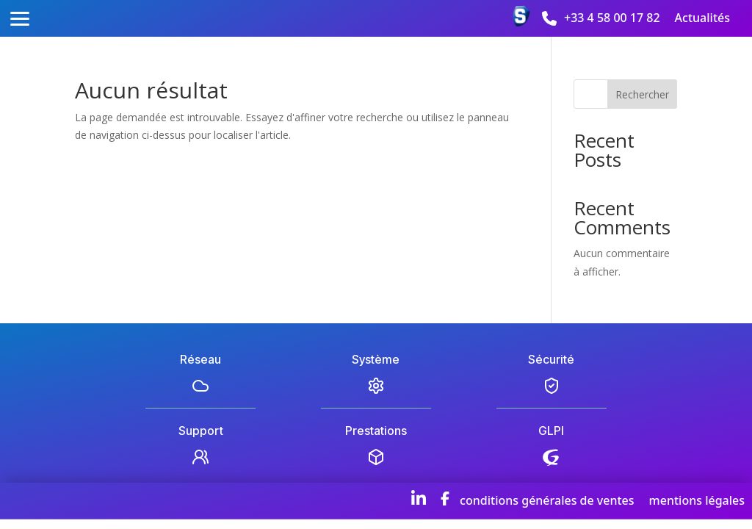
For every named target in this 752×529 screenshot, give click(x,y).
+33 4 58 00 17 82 (612, 18)
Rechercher (642, 94)
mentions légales (697, 500)
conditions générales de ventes (547, 500)
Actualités (702, 18)
